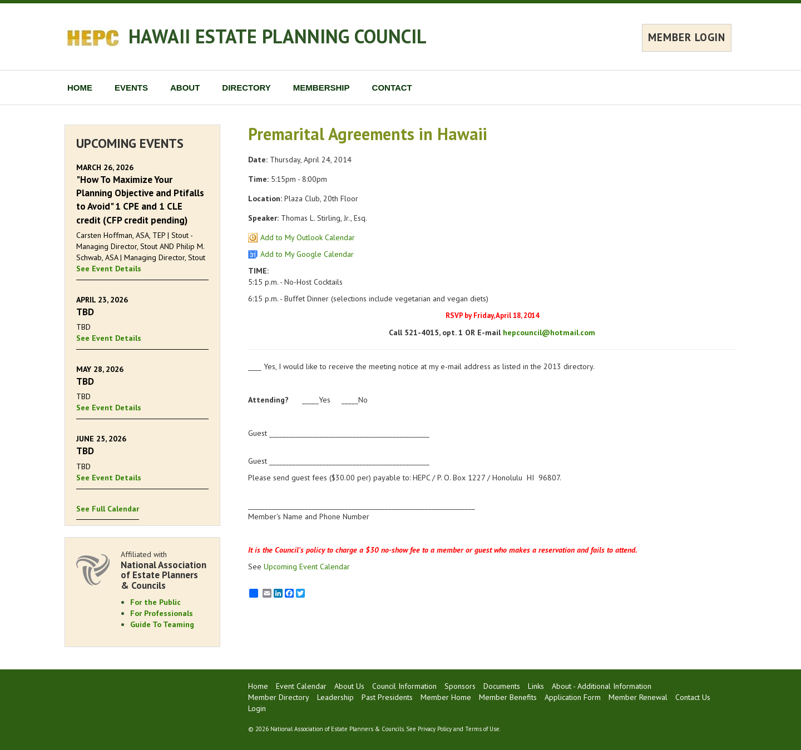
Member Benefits (508, 697)
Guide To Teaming (162, 624)
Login (257, 708)
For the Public (155, 602)
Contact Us (692, 697)
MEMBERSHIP (321, 87)
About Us (349, 686)
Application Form (573, 697)
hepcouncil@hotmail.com (549, 332)
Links (536, 686)
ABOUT (185, 87)
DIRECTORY (246, 87)
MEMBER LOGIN (686, 37)
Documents (501, 686)
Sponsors (460, 686)
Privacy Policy (435, 729)
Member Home (446, 697)
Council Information (404, 686)
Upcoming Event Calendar (307, 567)
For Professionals (161, 613)
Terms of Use (482, 729)
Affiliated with (165, 570)
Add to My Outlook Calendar (307, 237)
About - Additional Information (601, 686)
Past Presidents (387, 697)
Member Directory (278, 697)
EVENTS (131, 87)
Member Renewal (638, 697)
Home (258, 686)
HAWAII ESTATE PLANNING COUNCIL (277, 36)
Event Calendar (301, 686)
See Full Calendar (107, 509)
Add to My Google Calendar (307, 254)
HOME (79, 87)
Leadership (335, 697)
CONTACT (392, 87)
